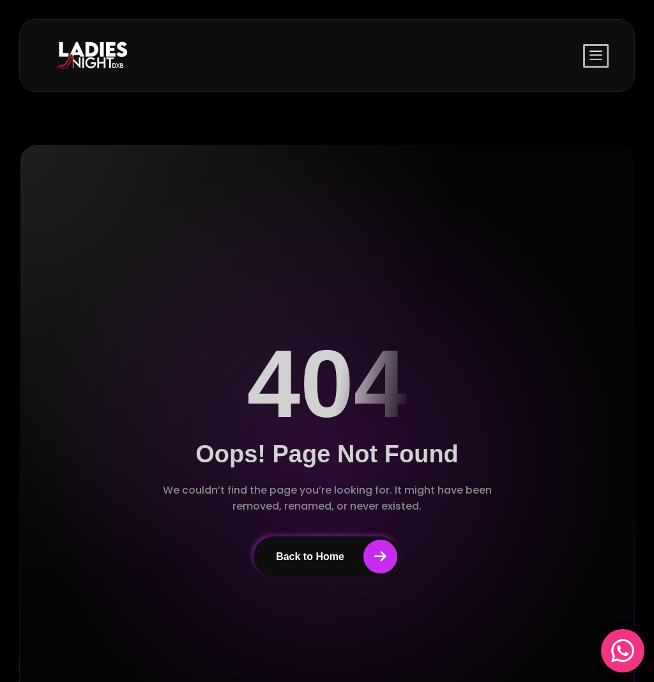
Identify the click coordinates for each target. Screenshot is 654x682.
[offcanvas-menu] (596, 56)
